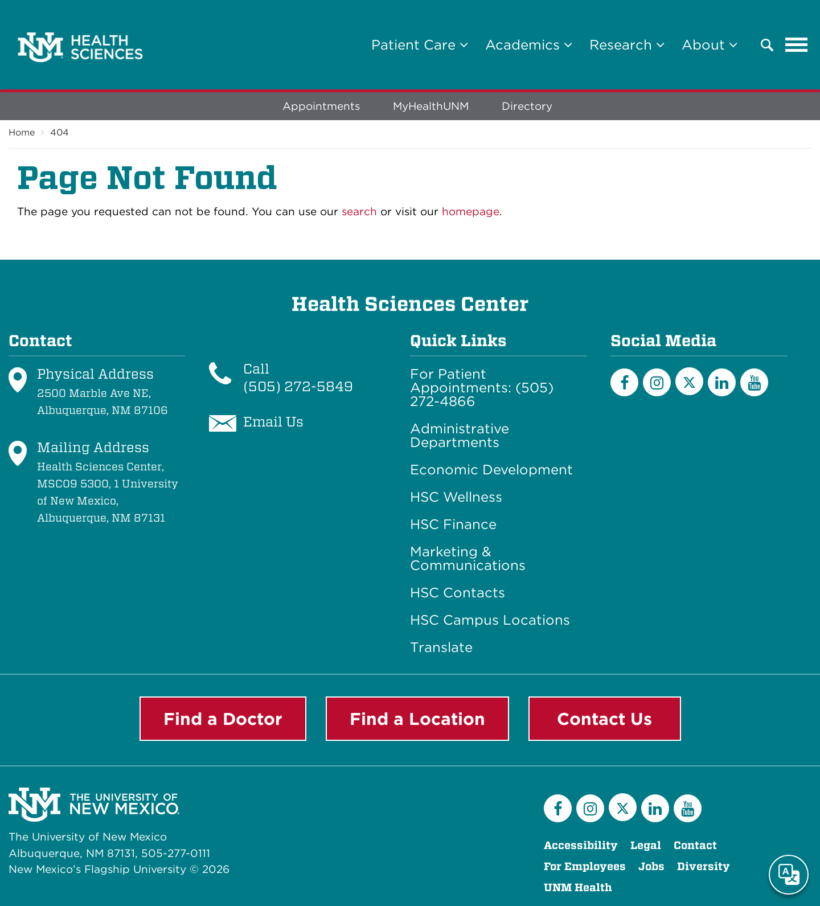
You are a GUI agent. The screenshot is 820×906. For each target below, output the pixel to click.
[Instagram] (657, 382)
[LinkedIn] (722, 382)
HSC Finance (453, 524)
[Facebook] (624, 382)
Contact (695, 845)
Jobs (651, 866)
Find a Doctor (222, 718)
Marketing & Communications (468, 558)
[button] (767, 45)
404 (59, 132)
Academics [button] (528, 44)
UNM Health (578, 887)
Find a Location (417, 718)
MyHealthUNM (431, 106)
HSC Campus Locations (490, 620)
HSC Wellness (456, 497)
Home (22, 132)
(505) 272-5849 (298, 386)
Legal (645, 845)
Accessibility (581, 845)
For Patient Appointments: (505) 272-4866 (482, 387)
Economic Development (491, 470)
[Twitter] (689, 381)
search (359, 211)
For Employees (585, 866)
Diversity (703, 866)
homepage (470, 211)
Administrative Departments (459, 435)
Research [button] (627, 44)
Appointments (321, 106)
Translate (441, 647)
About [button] (709, 44)
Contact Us (604, 718)
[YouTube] (754, 382)
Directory (527, 106)
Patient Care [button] (419, 44)
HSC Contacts (457, 593)
